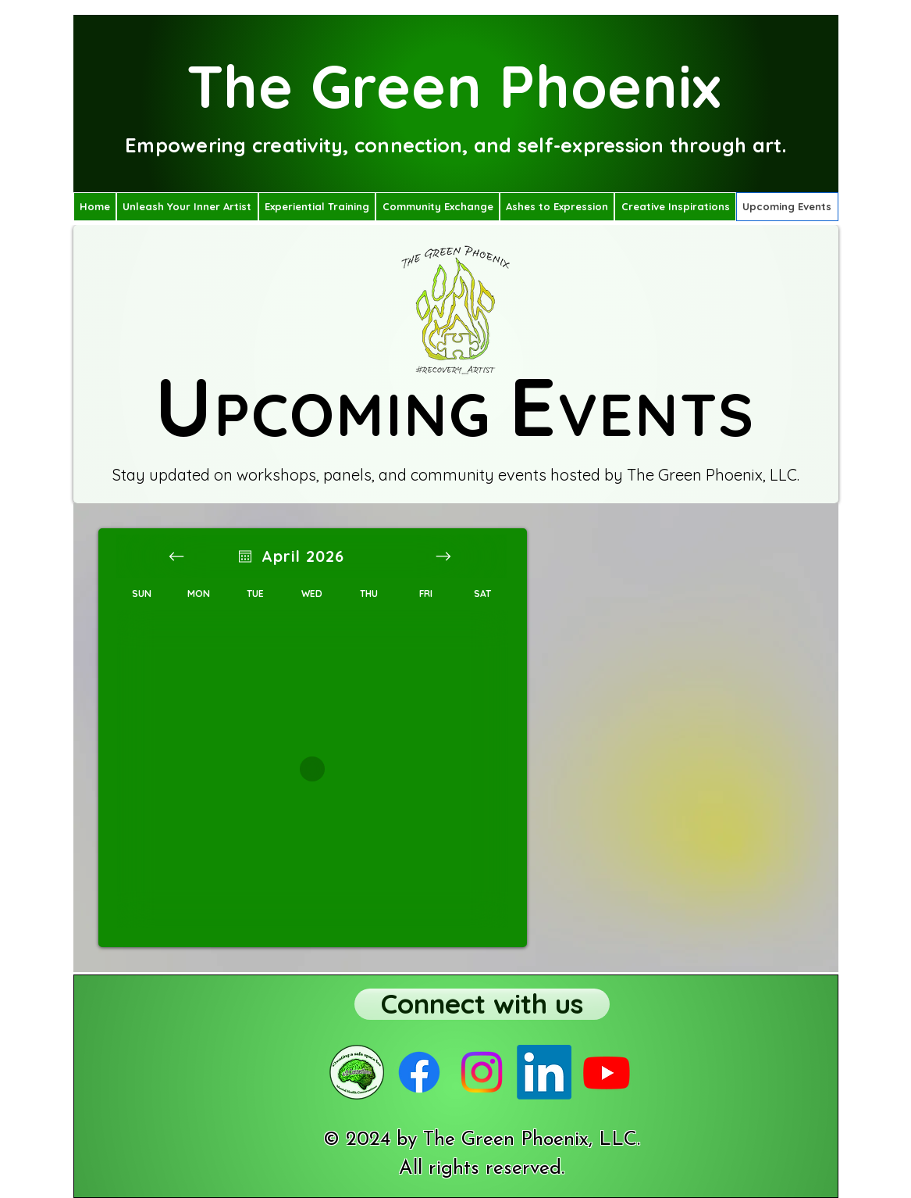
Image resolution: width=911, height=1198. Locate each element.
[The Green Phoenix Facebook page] (419, 1072)
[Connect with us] (482, 1004)
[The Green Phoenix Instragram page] (481, 1072)
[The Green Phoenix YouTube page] (606, 1072)
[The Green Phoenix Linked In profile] (544, 1072)
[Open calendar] (245, 556)
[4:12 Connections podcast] (356, 1072)
